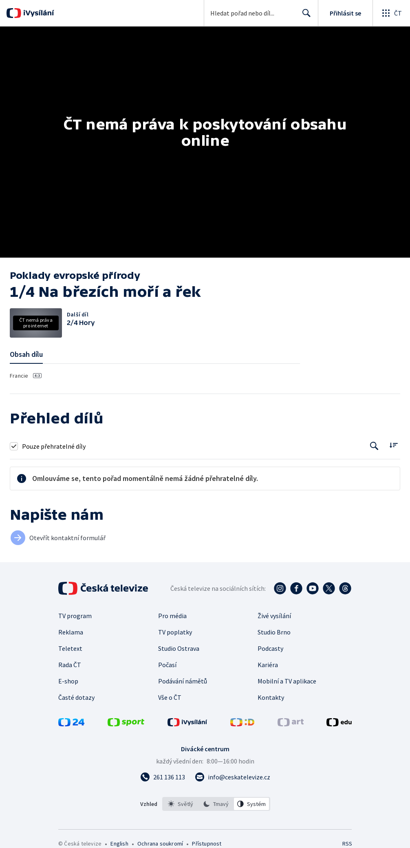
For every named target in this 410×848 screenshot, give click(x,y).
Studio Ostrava (178, 648)
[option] (180, 804)
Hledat (304, 16)
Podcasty (270, 648)
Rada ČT (69, 665)
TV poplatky (175, 632)
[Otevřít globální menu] (391, 13)
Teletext (70, 648)
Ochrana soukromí (160, 843)
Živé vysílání (274, 616)
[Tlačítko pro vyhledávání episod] (374, 446)
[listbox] (216, 804)
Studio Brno (274, 632)
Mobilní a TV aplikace (287, 681)
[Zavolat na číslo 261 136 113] (162, 777)
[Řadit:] (393, 445)
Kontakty (271, 697)
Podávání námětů (182, 681)
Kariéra (268, 665)
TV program (75, 616)
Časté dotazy (76, 697)
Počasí (167, 665)
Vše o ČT (169, 697)
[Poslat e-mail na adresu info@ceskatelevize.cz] (232, 777)
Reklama (70, 632)
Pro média (172, 616)
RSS (347, 843)
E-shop (68, 681)
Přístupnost (206, 843)
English (119, 843)
